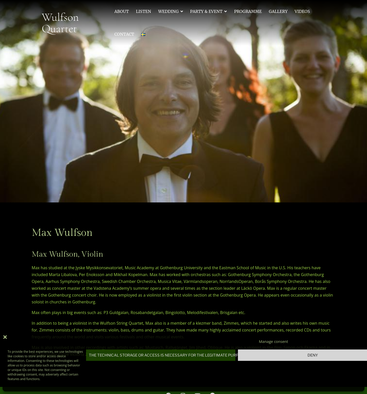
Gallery (278, 11)
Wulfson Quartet (60, 22)
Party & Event (206, 11)
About (121, 11)
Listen (143, 11)
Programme (248, 11)
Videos (302, 11)
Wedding (168, 11)
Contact (124, 34)
